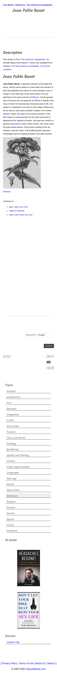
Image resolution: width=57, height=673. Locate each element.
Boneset (6, 191)
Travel (10, 525)
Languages (13, 472)
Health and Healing (18, 455)
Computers (13, 414)
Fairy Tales (13, 426)
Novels (10, 484)
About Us (40, 663)
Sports (10, 519)
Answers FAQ (13, 642)
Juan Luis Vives (21, 207)
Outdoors (12, 530)
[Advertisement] (28, 29)
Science (11, 507)
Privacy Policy (9, 663)
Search (51, 663)
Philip (34, 97)
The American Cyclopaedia (33, 59)
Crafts (10, 420)
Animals (11, 391)
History (11, 461)
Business (12, 408)
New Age (11, 478)
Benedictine (16, 124)
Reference (12, 496)
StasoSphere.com (36, 669)
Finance (11, 432)
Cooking (11, 443)
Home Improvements (18, 466)
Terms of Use (26, 663)
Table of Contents (16, 211)
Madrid (7, 114)
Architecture (14, 397)
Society (11, 513)
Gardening (12, 449)
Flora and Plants (16, 437)
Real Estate (13, 490)
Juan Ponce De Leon (23, 215)
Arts (9, 402)
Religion (11, 501)
